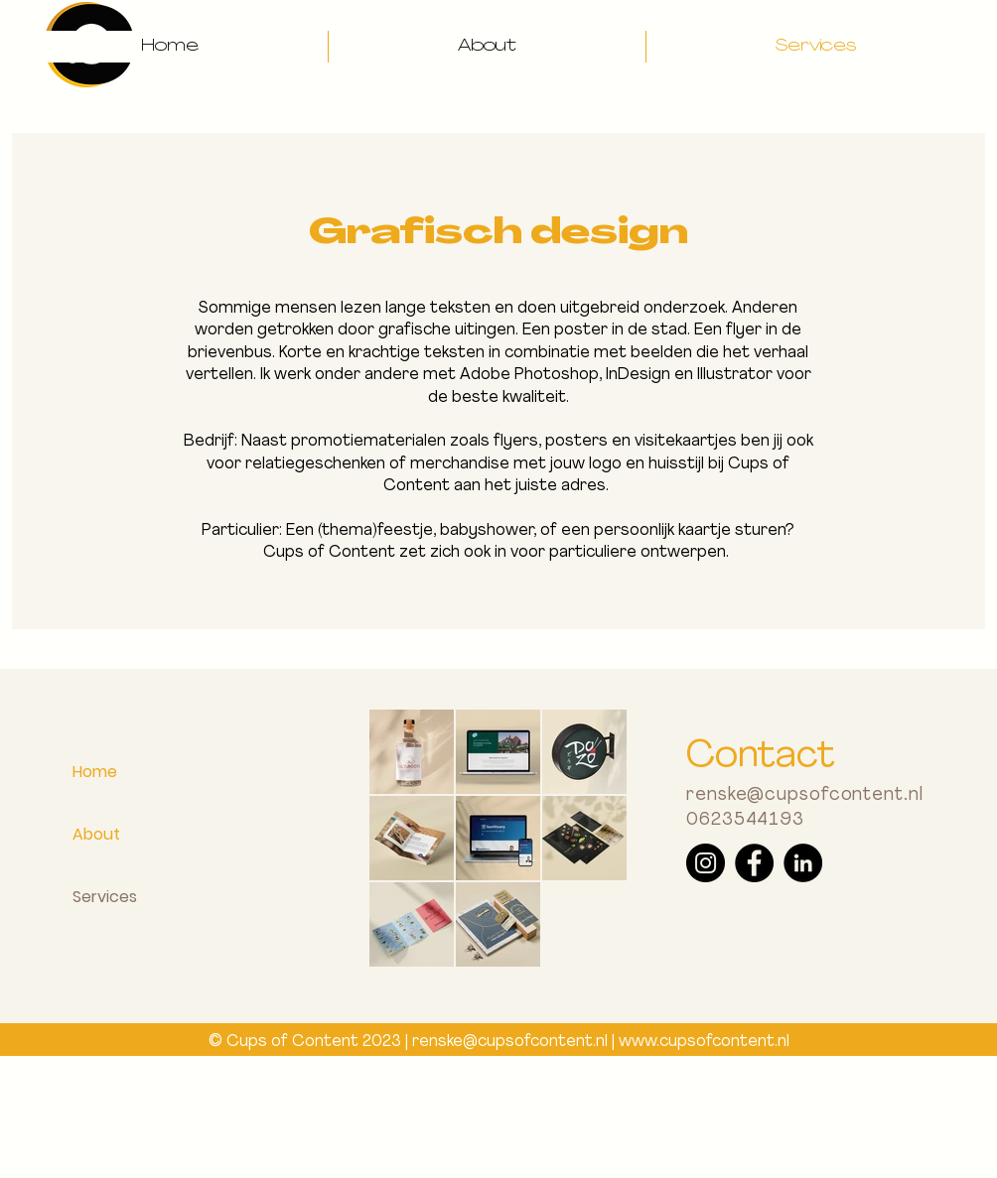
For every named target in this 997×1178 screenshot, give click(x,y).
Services (104, 896)
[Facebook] (754, 863)
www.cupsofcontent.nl (704, 1042)
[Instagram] (705, 863)
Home (94, 771)
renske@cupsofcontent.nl (805, 795)
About (96, 834)
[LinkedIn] (802, 863)
